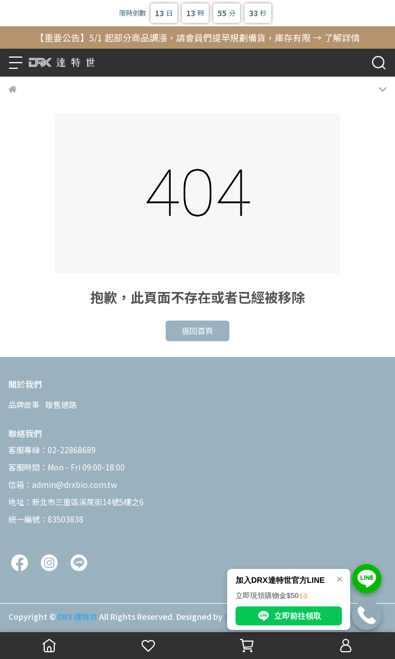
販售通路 (61, 404)
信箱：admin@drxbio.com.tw (62, 484)
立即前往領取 (288, 616)
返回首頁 (197, 330)
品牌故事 (24, 404)
